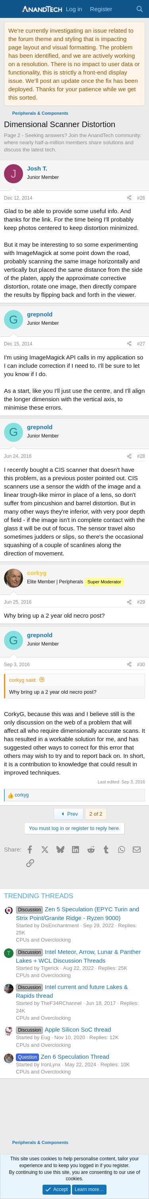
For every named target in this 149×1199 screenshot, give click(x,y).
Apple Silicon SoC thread (63, 1029)
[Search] (139, 9)
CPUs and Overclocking (43, 940)
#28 (141, 456)
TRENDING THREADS (38, 896)
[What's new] (124, 9)
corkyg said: (23, 680)
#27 (141, 344)
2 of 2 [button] (96, 814)
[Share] (129, 198)
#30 (141, 664)
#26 (141, 198)
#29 (141, 602)
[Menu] (11, 9)
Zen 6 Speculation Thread (62, 1056)
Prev (68, 814)
